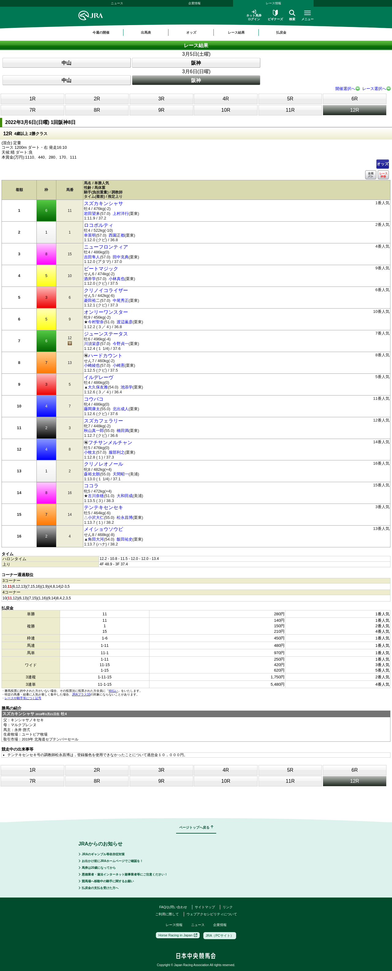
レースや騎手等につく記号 (23, 698)
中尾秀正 (121, 300)
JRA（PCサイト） (220, 935)
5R (290, 98)
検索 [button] (292, 15)
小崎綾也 (92, 365)
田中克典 (121, 257)
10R (225, 110)
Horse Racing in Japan (177, 935)
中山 (66, 63)
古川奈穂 (96, 495)
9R (161, 110)
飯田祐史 (125, 539)
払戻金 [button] (281, 32)
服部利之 (117, 452)
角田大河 (96, 539)
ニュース (117, 3)
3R (161, 98)
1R (32, 98)
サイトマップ (205, 907)
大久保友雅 (98, 387)
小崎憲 (119, 365)
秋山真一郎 (94, 430)
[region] (196, 32)
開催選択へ (345, 88)
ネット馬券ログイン (254, 15)
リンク (228, 907)
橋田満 (123, 430)
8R (97, 110)
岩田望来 (92, 213)
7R (32, 110)
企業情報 (194, 3)
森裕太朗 (92, 474)
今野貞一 (121, 343)
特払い (113, 690)
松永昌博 (125, 517)
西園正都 (117, 235)
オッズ (383, 164)
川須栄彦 (92, 343)
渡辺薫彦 (125, 322)
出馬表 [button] (146, 32)
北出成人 (121, 409)
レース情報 (273, 3)
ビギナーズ (275, 15)
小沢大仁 (96, 517)
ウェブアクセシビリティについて (212, 914)
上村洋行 (121, 213)
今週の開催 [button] (100, 32)
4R (226, 98)
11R (290, 110)
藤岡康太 (92, 409)
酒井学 (90, 278)
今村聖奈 (96, 322)
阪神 (196, 63)
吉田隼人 (92, 257)
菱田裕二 (92, 300)
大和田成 (125, 495)
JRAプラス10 (81, 694)
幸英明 (90, 235)
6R (355, 98)
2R (97, 98)
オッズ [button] (191, 32)
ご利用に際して (167, 914)
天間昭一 (121, 474)
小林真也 (117, 278)
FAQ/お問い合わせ (173, 907)
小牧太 (90, 452)
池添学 (127, 387)
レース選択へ (374, 88)
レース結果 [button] (236, 32)
